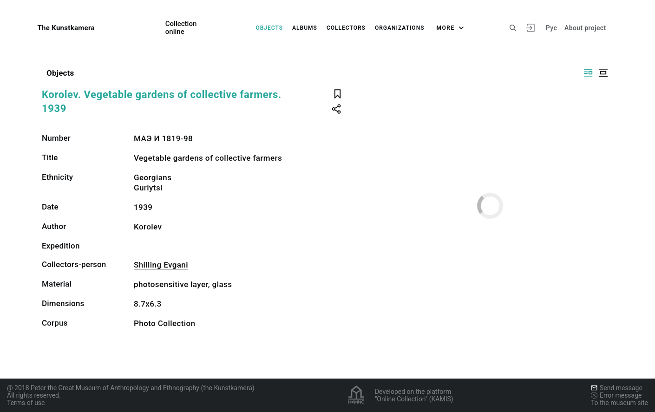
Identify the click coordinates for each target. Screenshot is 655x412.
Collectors (346, 28)
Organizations (400, 28)
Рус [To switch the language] (551, 28)
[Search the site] (513, 28)
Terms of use (26, 402)
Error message (616, 395)
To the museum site (619, 402)
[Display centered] (603, 72)
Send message (616, 388)
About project (585, 28)
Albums (304, 28)
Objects (269, 28)
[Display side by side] (588, 72)
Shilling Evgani (161, 264)
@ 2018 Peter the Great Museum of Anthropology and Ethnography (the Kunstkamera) (131, 388)
